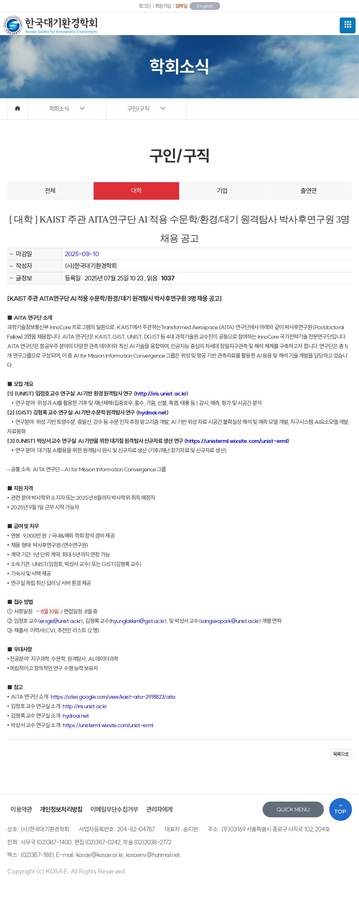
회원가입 (163, 6)
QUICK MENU (293, 809)
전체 (50, 191)
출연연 (308, 191)
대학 (136, 191)
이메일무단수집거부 (114, 809)
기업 (222, 191)
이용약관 (21, 809)
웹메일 (181, 6)
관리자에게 (159, 809)
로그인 (144, 6)
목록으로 (340, 754)
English (205, 6)
